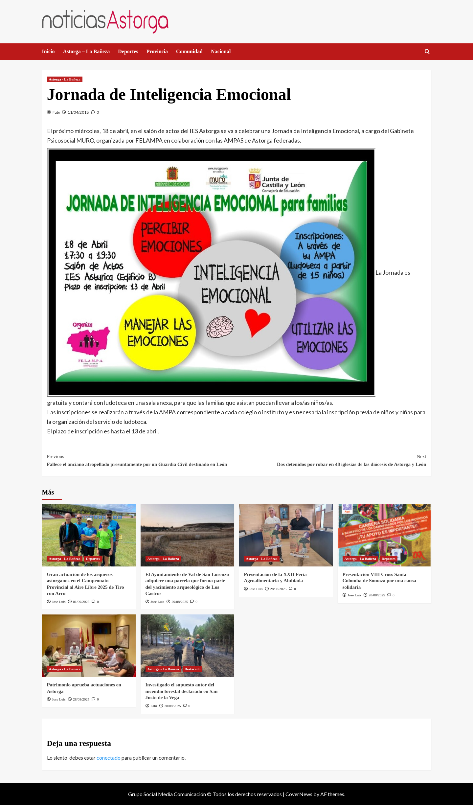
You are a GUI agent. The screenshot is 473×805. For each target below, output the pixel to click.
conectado (109, 757)
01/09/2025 (81, 602)
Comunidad (189, 51)
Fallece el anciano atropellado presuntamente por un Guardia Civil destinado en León (142, 459)
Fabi (56, 112)
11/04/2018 (78, 112)
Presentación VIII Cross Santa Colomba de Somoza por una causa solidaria (379, 581)
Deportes (128, 51)
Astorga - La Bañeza (64, 79)
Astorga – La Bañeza (86, 51)
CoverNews (298, 794)
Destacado (192, 669)
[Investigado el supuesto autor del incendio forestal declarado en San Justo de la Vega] (187, 645)
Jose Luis (58, 602)
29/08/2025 (179, 602)
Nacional (221, 51)
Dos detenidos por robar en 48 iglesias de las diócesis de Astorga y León (331, 459)
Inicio (48, 51)
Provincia (157, 51)
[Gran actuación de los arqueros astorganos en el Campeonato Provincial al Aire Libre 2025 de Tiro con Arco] (89, 535)
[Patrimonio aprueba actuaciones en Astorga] (89, 645)
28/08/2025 (278, 589)
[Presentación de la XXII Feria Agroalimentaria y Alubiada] (286, 535)
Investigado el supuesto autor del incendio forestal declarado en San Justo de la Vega (182, 691)
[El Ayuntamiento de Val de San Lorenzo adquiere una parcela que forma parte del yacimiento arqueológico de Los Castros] (187, 535)
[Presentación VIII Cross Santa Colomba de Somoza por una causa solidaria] (384, 535)
